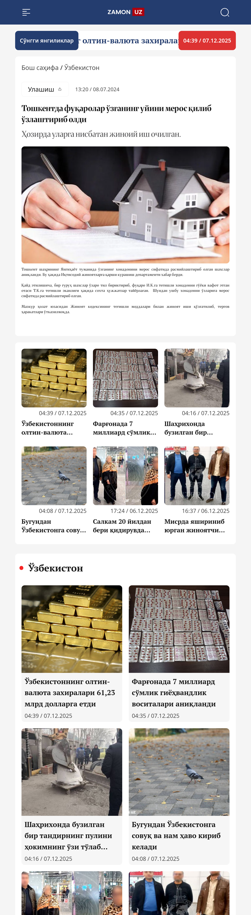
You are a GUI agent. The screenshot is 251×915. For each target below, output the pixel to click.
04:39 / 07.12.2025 (207, 41)
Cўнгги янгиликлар (47, 41)
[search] (125, 13)
